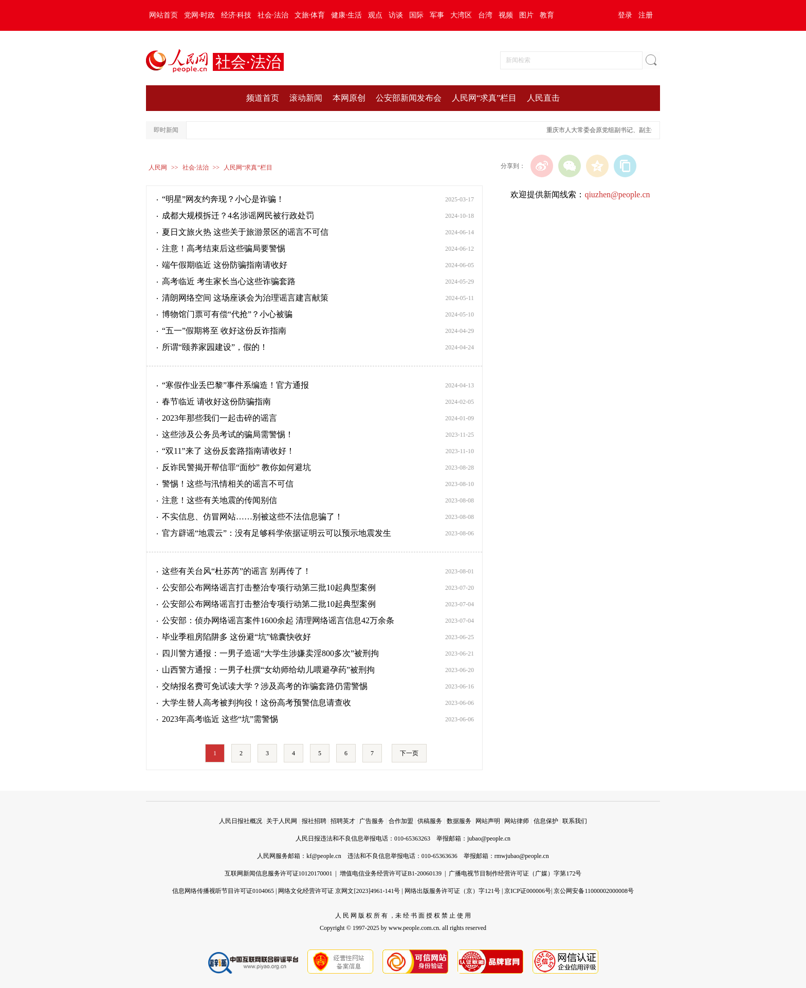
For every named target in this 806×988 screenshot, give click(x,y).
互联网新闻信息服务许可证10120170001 (279, 873)
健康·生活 (346, 15)
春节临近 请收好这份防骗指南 (216, 401)
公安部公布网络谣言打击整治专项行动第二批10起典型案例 (269, 604)
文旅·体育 (310, 15)
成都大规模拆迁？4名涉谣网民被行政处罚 (238, 215)
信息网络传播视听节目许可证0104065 (223, 890)
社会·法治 (273, 15)
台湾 (485, 15)
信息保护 (546, 821)
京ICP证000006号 (527, 890)
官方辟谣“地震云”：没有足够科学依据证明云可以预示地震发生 (276, 533)
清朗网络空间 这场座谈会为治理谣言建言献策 (245, 297)
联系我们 (574, 821)
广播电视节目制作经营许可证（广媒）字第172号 (515, 873)
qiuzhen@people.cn (617, 194)
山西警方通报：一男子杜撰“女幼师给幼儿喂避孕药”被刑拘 (268, 669)
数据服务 (459, 821)
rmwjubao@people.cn (521, 856)
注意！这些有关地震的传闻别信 (219, 500)
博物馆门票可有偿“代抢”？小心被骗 (227, 314)
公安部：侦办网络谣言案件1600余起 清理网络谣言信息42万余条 (278, 620)
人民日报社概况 (240, 821)
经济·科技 (236, 15)
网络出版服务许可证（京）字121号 (452, 890)
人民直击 (543, 98)
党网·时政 (199, 15)
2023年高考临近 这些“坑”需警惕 (220, 719)
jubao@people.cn (488, 838)
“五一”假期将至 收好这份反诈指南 (224, 330)
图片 (526, 15)
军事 (437, 15)
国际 (416, 15)
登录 (625, 15)
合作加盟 (401, 821)
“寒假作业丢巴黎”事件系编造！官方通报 (235, 385)
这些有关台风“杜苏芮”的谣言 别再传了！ (236, 571)
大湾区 (461, 15)
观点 (375, 15)
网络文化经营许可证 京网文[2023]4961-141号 (339, 890)
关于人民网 (281, 821)
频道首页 (262, 98)
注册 (645, 15)
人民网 (158, 167)
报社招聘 (314, 821)
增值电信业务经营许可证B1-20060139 (391, 873)
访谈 (396, 15)
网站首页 (163, 15)
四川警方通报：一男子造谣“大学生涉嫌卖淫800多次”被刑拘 (270, 653)
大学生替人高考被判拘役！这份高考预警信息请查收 (256, 702)
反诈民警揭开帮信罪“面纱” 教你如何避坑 (236, 467)
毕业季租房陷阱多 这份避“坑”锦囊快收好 (236, 636)
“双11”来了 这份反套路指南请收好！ (228, 450)
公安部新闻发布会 (409, 98)
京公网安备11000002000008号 (594, 890)
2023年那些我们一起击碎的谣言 (219, 418)
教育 (547, 15)
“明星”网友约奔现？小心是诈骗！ (223, 199)
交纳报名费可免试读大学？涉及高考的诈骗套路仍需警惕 (265, 686)
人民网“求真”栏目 (484, 98)
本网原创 (349, 98)
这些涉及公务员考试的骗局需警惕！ (228, 434)
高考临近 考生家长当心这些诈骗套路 (229, 281)
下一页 (409, 753)
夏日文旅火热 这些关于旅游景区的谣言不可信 (245, 232)
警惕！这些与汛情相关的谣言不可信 (228, 483)
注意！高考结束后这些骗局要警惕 (223, 248)
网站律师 (516, 821)
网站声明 (487, 821)
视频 (506, 15)
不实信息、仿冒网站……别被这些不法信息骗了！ (252, 516)
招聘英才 (343, 821)
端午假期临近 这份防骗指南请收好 (224, 264)
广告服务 (371, 821)
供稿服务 (429, 821)
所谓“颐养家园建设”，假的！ (215, 347)
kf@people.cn (323, 856)
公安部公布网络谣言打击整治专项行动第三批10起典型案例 (269, 587)
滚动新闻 (305, 98)
